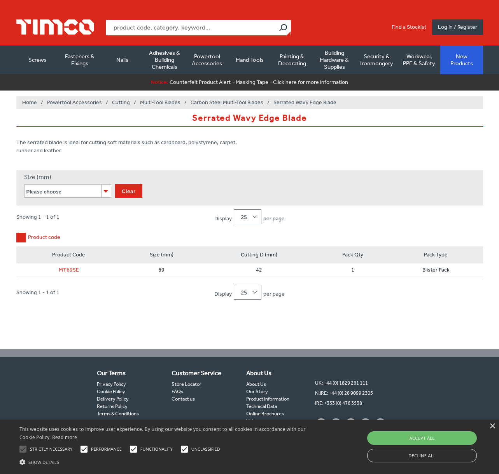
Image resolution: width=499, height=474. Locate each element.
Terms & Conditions (118, 413)
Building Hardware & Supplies (334, 59)
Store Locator (186, 384)
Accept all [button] (422, 438)
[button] (169, 461)
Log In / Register (457, 27)
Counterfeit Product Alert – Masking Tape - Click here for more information (249, 82)
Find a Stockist (409, 27)
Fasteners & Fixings (80, 60)
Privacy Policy (111, 384)
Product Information (267, 399)
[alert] (249, 447)
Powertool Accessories (207, 60)
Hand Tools (250, 59)
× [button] (492, 426)
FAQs (177, 391)
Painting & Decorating (292, 60)
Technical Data (261, 406)
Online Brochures (265, 413)
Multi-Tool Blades (160, 102)
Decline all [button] (422, 455)
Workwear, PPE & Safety (419, 60)
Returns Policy (112, 406)
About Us (256, 384)
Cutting (121, 102)
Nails (122, 59)
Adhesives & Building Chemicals (164, 59)
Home (29, 102)
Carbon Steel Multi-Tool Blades (227, 102)
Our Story (257, 391)
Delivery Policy (113, 399)
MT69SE (69, 270)
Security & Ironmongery (376, 60)
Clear (128, 191)
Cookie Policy (111, 391)
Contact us (183, 399)
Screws (37, 59)
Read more (64, 437)
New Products (461, 60)
